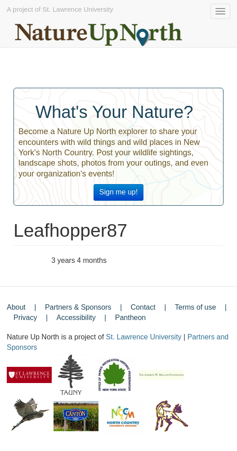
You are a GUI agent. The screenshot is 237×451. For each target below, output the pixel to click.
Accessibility (76, 317)
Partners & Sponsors (78, 307)
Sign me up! (118, 192)
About (16, 307)
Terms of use (195, 307)
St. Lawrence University (144, 337)
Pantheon (130, 317)
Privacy (25, 317)
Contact (143, 307)
